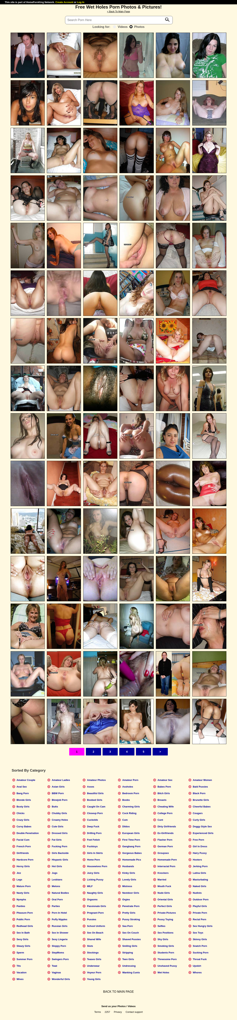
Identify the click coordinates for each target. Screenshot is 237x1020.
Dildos (126, 826)
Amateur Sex (165, 780)
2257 (107, 1012)
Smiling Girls (129, 946)
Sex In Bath (23, 932)
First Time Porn (131, 839)
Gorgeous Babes (132, 853)
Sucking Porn (200, 952)
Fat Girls (57, 839)
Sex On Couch (130, 932)
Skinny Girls (200, 939)
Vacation (21, 972)
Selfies (161, 926)
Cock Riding (129, 813)
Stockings (93, 952)
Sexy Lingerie (59, 939)
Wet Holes (163, 972)
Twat (54, 965)
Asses (90, 786)
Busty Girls (22, 806)
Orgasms (92, 899)
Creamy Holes (60, 819)
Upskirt (197, 965)
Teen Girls (128, 959)
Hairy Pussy (200, 853)
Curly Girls (199, 819)
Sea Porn (127, 926)
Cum (125, 819)
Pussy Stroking (131, 919)
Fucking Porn (59, 846)
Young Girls (94, 979)
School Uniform (96, 926)
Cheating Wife (166, 806)
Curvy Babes (23, 826)
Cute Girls (57, 826)
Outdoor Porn (201, 899)
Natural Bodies (60, 892)
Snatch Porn (200, 946)
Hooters (197, 859)
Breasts (162, 800)
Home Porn (93, 859)
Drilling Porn (94, 833)
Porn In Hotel (59, 912)
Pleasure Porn (24, 912)
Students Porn (166, 952)
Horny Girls (23, 866)
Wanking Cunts (131, 972)
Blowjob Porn (59, 800)
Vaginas (56, 972)
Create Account (64, 2)
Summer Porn (24, 959)
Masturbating (200, 879)
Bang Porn (22, 793)
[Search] (119, 20)
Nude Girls (164, 892)
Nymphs (21, 899)
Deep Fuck (93, 826)
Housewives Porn (97, 866)
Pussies (91, 919)
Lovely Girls (129, 879)
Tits (18, 965)
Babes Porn (164, 786)
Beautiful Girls (95, 793)
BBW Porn (58, 793)
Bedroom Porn (130, 793)
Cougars (198, 813)
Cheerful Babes (202, 806)
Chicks (20, 813)
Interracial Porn (166, 866)
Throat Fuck (200, 959)
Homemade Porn (167, 859)
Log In (80, 2)
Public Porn (23, 919)
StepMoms (58, 952)
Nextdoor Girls (130, 892)
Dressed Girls (59, 833)
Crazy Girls (22, 819)
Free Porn (198, 839)
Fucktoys (92, 846)
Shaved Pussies (131, 939)
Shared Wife (94, 939)
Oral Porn (57, 899)
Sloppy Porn (59, 946)
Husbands (128, 866)
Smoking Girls (166, 946)
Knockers (163, 873)
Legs (19, 879)
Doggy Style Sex (202, 826)
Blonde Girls (23, 800)
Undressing (129, 965)
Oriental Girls (165, 899)
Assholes (127, 786)
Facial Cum (22, 839)
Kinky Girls (128, 873)
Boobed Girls (94, 800)
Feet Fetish (93, 839)
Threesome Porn (167, 959)
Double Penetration (27, 833)
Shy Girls (163, 939)
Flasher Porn (165, 839)
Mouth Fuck (164, 886)
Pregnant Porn (95, 912)
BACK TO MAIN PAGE (118, 991)
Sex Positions (165, 932)
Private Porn (200, 912)
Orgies (126, 899)
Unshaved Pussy (167, 965)
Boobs (126, 800)
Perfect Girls (165, 906)
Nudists (197, 892)
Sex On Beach (95, 932)
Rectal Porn (199, 919)
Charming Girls (131, 806)
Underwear (93, 965)
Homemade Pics (131, 859)
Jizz (18, 873)
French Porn (23, 846)
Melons (56, 886)
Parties (56, 906)
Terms (97, 1012)
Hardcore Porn (24, 859)
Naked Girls (199, 886)
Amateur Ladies (61, 780)
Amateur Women (202, 780)
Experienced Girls (203, 833)
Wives (20, 979)
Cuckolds (92, 819)
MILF (90, 886)
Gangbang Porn (131, 846)
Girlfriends (22, 853)
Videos (120, 26)
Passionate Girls (96, 906)
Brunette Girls (201, 800)
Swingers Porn (60, 959)
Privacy (118, 1012)
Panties (20, 906)
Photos (136, 26)
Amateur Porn (130, 780)
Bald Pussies (200, 786)
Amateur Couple (25, 780)
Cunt (160, 819)
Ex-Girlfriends (166, 833)
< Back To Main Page (118, 11)
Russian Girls (59, 926)
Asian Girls (58, 786)
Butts (55, 806)
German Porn (165, 846)
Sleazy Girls (23, 946)
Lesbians (57, 879)
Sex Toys (198, 932)
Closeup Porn (95, 813)
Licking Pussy (95, 879)
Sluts (90, 946)
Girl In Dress (200, 846)
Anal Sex (21, 786)
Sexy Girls (22, 939)
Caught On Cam (96, 806)
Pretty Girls (128, 912)
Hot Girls (57, 866)
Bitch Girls (164, 793)
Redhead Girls (24, 926)
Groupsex (163, 853)
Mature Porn (23, 886)
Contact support (134, 1012)
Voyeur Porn (94, 972)
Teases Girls (94, 959)
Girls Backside (60, 853)
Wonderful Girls (61, 979)
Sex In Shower (60, 932)
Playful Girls (200, 906)
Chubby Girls (59, 813)
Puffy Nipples (59, 919)
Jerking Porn (200, 866)
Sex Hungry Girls (203, 926)
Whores (197, 972)
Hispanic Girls (60, 859)
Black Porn (199, 793)
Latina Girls (199, 873)
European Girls (131, 833)
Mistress (127, 886)
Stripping (127, 952)
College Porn (165, 813)
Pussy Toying (165, 919)
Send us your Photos (113, 1006)
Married (162, 879)
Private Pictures (167, 912)
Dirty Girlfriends (167, 826)
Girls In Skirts (95, 853)
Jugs (54, 873)
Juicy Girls (93, 873)
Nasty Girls (22, 892)
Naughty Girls (95, 892)
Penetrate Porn (131, 906)
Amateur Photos (96, 780)
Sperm (20, 952)
